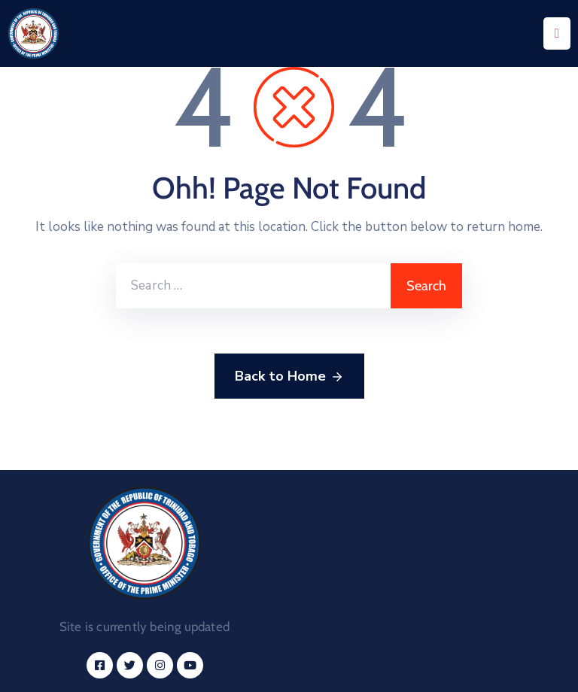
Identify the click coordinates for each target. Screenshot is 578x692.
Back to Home (289, 377)
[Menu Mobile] (556, 33)
